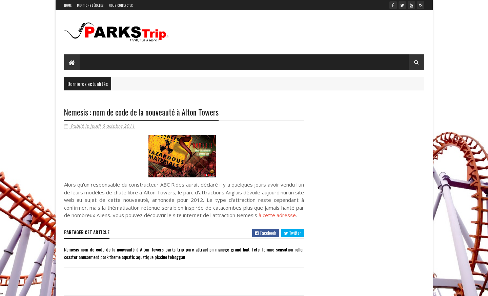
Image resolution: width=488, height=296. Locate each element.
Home (68, 5)
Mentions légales (90, 5)
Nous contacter (121, 5)
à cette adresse (277, 215)
